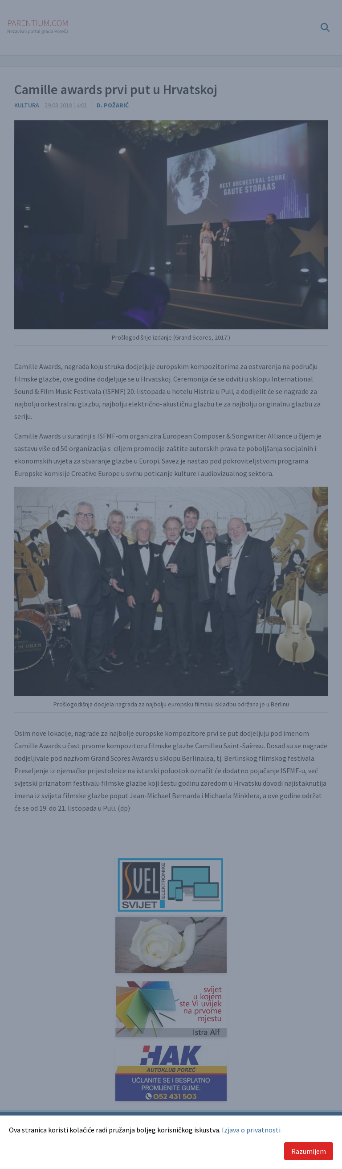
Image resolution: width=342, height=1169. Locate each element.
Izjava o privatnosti (251, 1129)
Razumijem (308, 1151)
